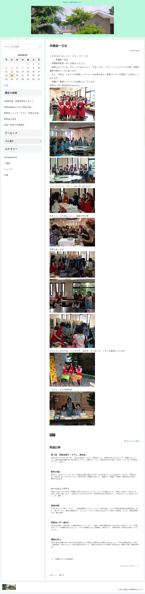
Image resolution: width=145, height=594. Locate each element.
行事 (52, 435)
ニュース (8, 169)
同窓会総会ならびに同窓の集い (18, 107)
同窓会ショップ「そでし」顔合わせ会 (21, 113)
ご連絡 (7, 163)
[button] (40, 47)
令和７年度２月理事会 (14, 125)
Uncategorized (10, 157)
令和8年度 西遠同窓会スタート (19, 101)
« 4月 (6, 85)
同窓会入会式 (10, 119)
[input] (23, 46)
